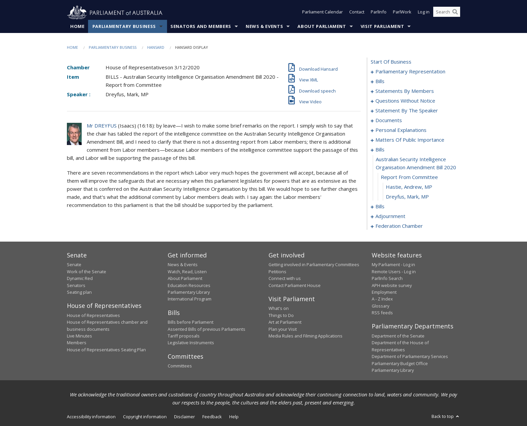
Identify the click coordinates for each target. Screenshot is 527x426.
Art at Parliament (285, 322)
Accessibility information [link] (91, 417)
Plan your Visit (283, 329)
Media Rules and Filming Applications (305, 336)
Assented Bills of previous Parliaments (206, 329)
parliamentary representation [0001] (410, 71)
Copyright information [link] (145, 417)
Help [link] (234, 417)
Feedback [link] (212, 417)
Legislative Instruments (191, 343)
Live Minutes (79, 336)
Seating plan (79, 292)
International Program (189, 299)
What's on (279, 309)
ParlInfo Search (387, 279)
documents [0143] (388, 120)
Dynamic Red (80, 279)
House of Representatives (93, 315)
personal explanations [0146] (401, 130)
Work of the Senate (86, 272)
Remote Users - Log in (394, 272)
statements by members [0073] (404, 91)
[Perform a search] (455, 13)
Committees (180, 366)
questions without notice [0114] (405, 101)
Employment (384, 292)
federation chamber (399, 226)
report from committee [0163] (409, 177)
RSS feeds (382, 313)
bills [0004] (379, 81)
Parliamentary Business (124, 27)
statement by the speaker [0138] (406, 110)
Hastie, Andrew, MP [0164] (409, 187)
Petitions (277, 272)
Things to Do (281, 315)
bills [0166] (379, 206)
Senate (74, 265)
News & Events (264, 27)
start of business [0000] (391, 62)
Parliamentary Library (189, 292)
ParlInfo (379, 13)
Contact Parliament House (295, 285)
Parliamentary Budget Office (400, 363)
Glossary (380, 306)
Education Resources (189, 285)
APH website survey (392, 285)
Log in (424, 13)
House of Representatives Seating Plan (106, 350)
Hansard (155, 47)
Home (77, 27)
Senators (76, 285)
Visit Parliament (382, 27)
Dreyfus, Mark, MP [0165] (407, 196)
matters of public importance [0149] (409, 140)
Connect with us (285, 279)
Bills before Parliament (190, 322)
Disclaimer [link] (184, 417)
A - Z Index (382, 299)
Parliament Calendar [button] (322, 13)
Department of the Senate (398, 336)
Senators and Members (200, 27)
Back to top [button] (446, 417)
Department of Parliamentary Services (410, 357)
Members (76, 343)
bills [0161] (379, 149)
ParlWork (402, 13)
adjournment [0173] (390, 216)
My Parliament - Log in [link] (393, 265)
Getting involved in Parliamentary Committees (314, 265)
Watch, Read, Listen (187, 272)
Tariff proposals (184, 336)
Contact (356, 13)
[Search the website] (446, 13)
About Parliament (321, 27)
